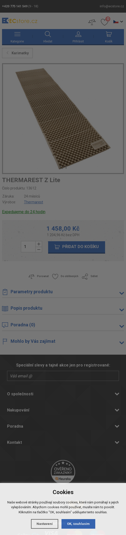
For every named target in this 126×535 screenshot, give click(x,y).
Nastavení (45, 524)
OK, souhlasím (78, 524)
